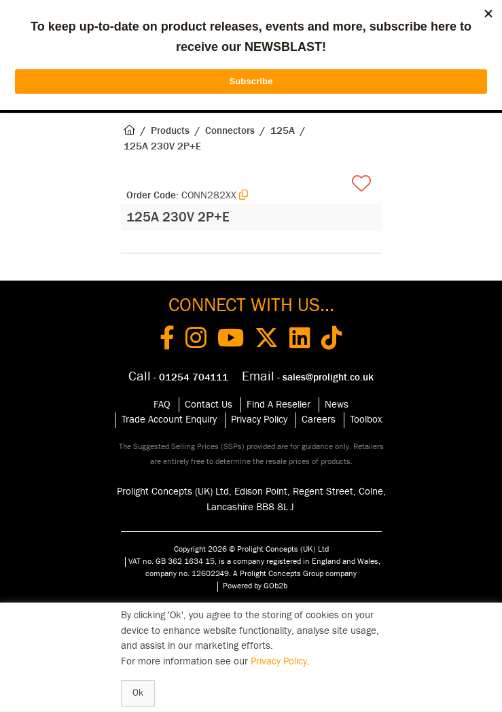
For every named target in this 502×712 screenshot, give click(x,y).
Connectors (230, 131)
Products (170, 131)
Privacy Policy (259, 419)
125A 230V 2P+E (162, 146)
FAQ (162, 404)
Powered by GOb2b (255, 585)
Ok (137, 693)
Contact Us (208, 404)
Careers (319, 419)
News (336, 404)
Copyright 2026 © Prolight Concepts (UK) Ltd (251, 549)
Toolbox (366, 419)
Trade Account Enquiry (169, 419)
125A (282, 131)
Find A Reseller (278, 404)
